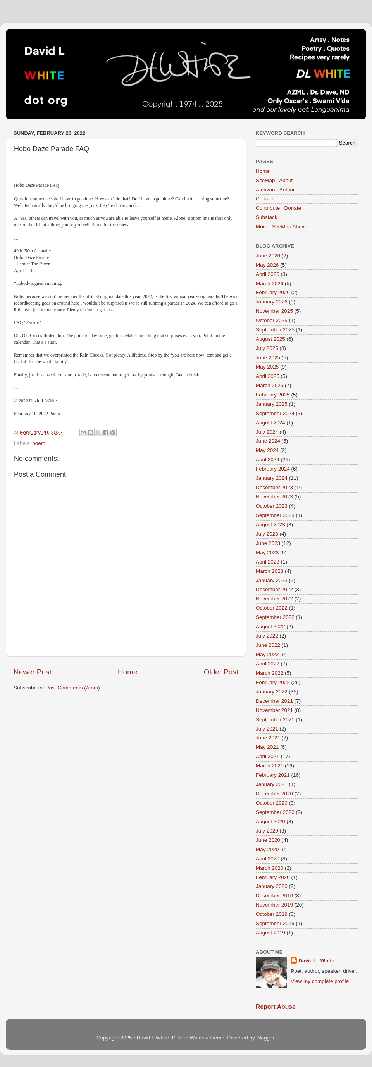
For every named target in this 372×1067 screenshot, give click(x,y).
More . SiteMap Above (281, 226)
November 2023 (274, 497)
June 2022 (268, 645)
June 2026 (268, 256)
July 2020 (267, 831)
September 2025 (275, 330)
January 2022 (272, 692)
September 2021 (275, 719)
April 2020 (267, 859)
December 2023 (274, 487)
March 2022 (269, 673)
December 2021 (274, 701)
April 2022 (267, 664)
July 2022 (267, 636)
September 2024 (275, 413)
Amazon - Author (275, 190)
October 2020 (272, 803)
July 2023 (267, 534)
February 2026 (273, 292)
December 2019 (274, 895)
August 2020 (270, 821)
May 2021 (267, 747)
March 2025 (269, 385)
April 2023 (267, 562)
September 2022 (275, 617)
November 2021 (274, 710)
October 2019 (272, 914)
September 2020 (275, 812)
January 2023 (272, 580)
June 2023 (268, 543)
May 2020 (267, 849)
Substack (266, 217)
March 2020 (269, 868)
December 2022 (274, 589)
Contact (265, 199)
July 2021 (267, 729)
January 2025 (272, 404)
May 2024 (267, 450)
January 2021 (272, 784)
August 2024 (270, 423)
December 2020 (274, 793)
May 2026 (267, 265)
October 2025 (272, 320)
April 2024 (267, 459)
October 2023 (272, 506)
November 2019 (274, 905)
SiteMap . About (274, 180)
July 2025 (267, 348)
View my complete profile (320, 981)
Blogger (265, 1038)
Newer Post (33, 672)
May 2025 (267, 367)
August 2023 (270, 524)
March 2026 (269, 283)
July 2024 (267, 432)
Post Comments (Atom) (73, 688)
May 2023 (267, 552)
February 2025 (273, 395)
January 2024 (272, 478)
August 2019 (270, 933)
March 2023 (269, 571)
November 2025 (274, 311)
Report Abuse (276, 1006)
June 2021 (268, 738)
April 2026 (267, 274)
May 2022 (267, 654)
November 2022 (274, 599)
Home (127, 672)
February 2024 (273, 469)
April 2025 (267, 376)
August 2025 (270, 339)
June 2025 (268, 357)
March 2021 (269, 766)
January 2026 (272, 302)
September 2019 (275, 923)
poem (38, 443)
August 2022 (270, 626)
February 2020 (273, 877)
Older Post (221, 672)
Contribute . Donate (278, 208)
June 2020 (268, 840)
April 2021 (267, 756)
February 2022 (273, 682)
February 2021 (273, 775)
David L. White (316, 961)
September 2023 (275, 515)
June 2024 (268, 441)
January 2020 (272, 886)
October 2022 (272, 608)
